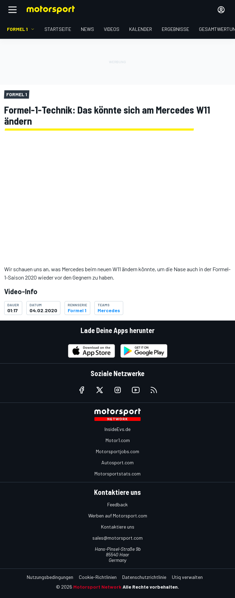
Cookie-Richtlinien (98, 577)
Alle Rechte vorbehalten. (151, 587)
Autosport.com (117, 462)
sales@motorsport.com (117, 538)
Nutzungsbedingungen (50, 577)
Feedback (117, 504)
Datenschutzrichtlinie (144, 577)
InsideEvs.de (117, 429)
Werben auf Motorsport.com (117, 515)
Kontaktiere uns (117, 527)
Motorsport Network (97, 587)
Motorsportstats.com (117, 473)
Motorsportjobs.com (117, 451)
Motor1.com (118, 440)
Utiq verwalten (187, 577)
